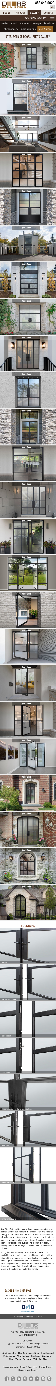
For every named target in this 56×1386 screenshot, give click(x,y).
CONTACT (48, 12)
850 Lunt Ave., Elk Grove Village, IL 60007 (30, 1344)
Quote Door (26, 44)
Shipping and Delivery (28, 1370)
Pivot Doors (48, 23)
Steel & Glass (45, 29)
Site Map (43, 1359)
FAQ (35, 1359)
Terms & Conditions (28, 1367)
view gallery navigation (35, 18)
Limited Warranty (10, 1367)
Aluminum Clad (11, 29)
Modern (5, 23)
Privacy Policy (45, 1367)
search (52, 7)
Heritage (37, 23)
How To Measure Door (28, 1353)
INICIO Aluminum (28, 29)
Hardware (35, 1356)
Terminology (23, 1356)
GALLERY (34, 12)
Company (46, 1356)
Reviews (27, 1359)
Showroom (28, 1341)
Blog (11, 1359)
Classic (14, 23)
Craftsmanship (9, 1353)
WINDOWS (20, 12)
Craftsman (25, 23)
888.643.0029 (45, 2)
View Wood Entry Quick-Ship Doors (28, 1316)
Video (18, 1359)
